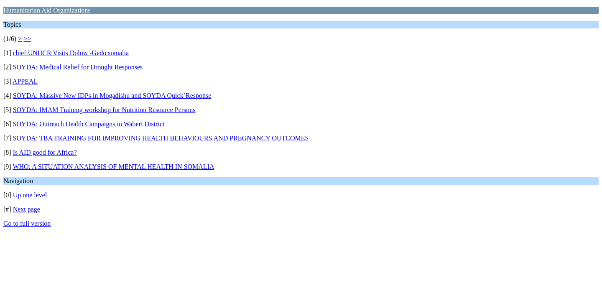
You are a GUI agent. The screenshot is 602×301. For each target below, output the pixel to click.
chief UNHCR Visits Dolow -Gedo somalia (71, 52)
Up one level (30, 195)
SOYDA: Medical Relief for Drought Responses (78, 67)
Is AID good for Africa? (45, 152)
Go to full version (27, 223)
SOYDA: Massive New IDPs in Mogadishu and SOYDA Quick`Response (112, 95)
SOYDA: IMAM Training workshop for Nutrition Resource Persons (104, 109)
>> (27, 38)
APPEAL (25, 81)
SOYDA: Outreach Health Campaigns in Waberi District (89, 124)
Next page (26, 209)
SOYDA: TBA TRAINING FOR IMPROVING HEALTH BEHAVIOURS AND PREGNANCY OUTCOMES (161, 138)
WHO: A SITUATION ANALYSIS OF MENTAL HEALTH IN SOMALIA (113, 166)
